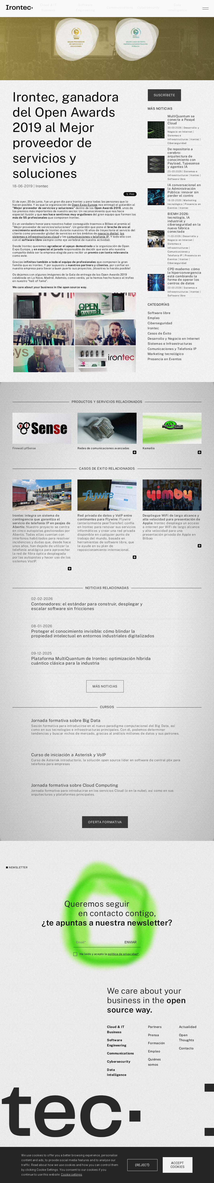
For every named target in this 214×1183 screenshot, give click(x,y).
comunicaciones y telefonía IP (88, 236)
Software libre (159, 313)
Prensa (153, 1035)
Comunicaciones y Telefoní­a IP (172, 349)
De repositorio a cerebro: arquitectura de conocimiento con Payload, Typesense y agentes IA (184, 158)
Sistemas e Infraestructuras (170, 344)
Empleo (154, 318)
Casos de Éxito (159, 333)
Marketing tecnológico (166, 354)
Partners (155, 1027)
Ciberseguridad (160, 323)
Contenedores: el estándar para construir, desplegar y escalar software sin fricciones (87, 606)
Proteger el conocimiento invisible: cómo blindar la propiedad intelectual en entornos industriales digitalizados (92, 633)
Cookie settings (71, 1174)
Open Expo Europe (85, 204)
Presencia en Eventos (165, 359)
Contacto (186, 1048)
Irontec (153, 328)
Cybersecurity (148, 7)
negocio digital (108, 233)
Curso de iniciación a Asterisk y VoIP (68, 754)
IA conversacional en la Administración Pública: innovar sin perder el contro (184, 190)
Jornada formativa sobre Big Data (65, 720)
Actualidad (188, 1027)
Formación (156, 1043)
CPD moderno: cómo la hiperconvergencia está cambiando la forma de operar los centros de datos (184, 276)
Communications (120, 7)
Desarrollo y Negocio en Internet (174, 339)
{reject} (142, 1165)
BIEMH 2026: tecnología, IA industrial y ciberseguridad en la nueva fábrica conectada (184, 222)
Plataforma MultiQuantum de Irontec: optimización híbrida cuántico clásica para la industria (91, 661)
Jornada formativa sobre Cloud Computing (74, 785)
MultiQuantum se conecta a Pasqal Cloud (181, 119)
